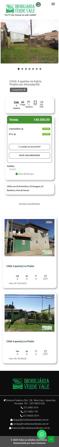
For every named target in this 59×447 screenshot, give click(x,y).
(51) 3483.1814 (30, 407)
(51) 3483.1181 (30, 411)
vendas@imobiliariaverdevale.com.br (31, 424)
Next (54, 41)
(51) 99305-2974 (31, 415)
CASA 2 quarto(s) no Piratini (20, 266)
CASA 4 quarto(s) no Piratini (20, 341)
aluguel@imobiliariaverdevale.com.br (31, 420)
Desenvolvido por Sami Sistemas (29, 443)
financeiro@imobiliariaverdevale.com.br (31, 428)
